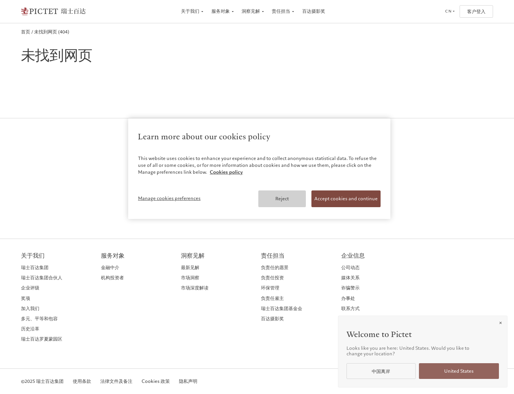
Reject (282, 198)
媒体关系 (350, 278)
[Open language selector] (450, 11)
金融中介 (110, 267)
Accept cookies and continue (346, 198)
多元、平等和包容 (39, 319)
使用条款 (82, 381)
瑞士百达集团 (35, 267)
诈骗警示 (350, 288)
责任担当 (281, 11)
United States (459, 371)
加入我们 (30, 308)
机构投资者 (112, 278)
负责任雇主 (272, 298)
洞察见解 (251, 11)
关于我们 (190, 11)
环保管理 (270, 288)
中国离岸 (381, 371)
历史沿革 (30, 329)
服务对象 (220, 11)
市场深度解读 (194, 288)
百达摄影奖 (313, 11)
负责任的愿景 (274, 267)
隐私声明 (188, 381)
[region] (259, 168)
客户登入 (476, 12)
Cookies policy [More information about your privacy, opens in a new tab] (226, 172)
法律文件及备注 (116, 381)
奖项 (25, 298)
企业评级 (30, 288)
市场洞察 (190, 278)
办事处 (348, 298)
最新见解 (190, 267)
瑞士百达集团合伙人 (41, 278)
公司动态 (350, 267)
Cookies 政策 (156, 381)
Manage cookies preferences (169, 198)
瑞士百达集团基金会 (281, 308)
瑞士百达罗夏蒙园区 (41, 339)
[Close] (500, 323)
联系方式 (350, 308)
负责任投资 (272, 278)
